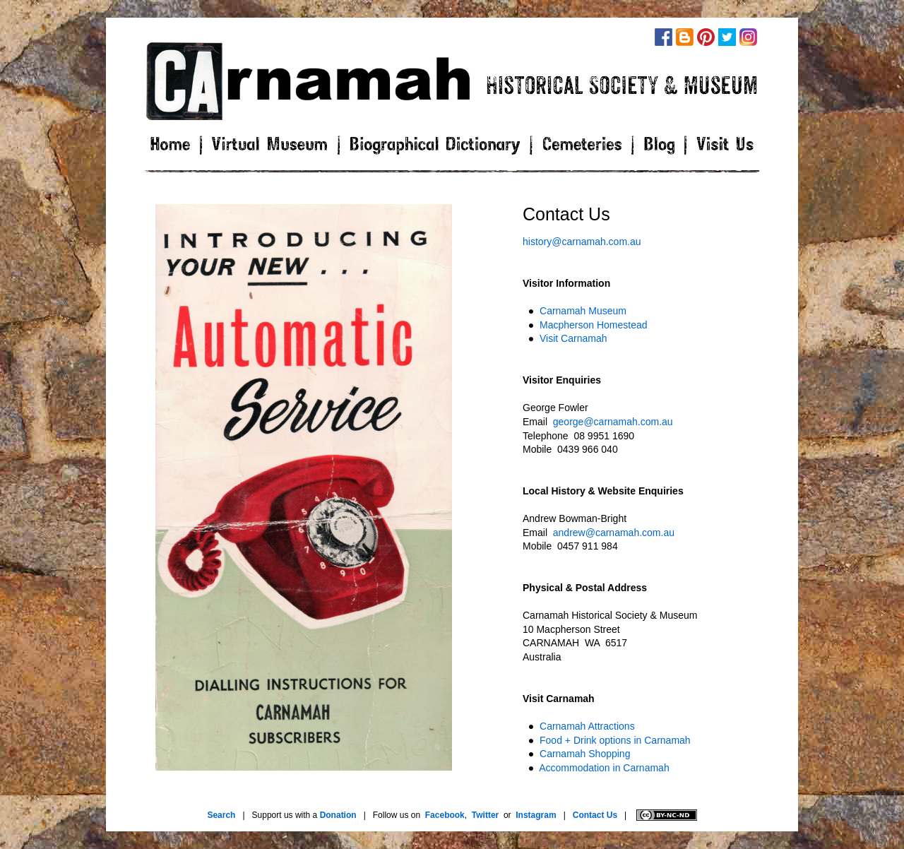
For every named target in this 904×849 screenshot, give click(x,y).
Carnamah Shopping (585, 753)
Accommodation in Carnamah (604, 767)
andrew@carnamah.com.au (613, 532)
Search (221, 815)
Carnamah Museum (583, 310)
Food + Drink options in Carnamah (615, 740)
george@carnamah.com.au (613, 421)
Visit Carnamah (573, 338)
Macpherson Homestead (594, 325)
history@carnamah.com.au (582, 241)
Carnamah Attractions (587, 726)
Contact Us (595, 815)
